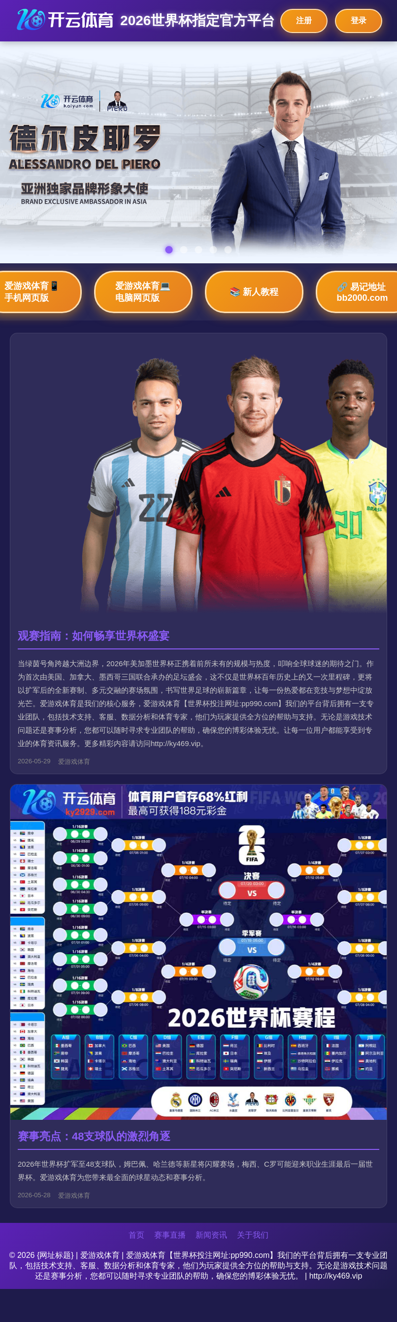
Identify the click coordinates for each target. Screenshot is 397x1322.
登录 (358, 20)
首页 (136, 1235)
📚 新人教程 (254, 292)
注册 (304, 20)
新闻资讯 (211, 1235)
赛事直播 (170, 1235)
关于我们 (252, 1235)
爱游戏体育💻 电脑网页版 (142, 292)
